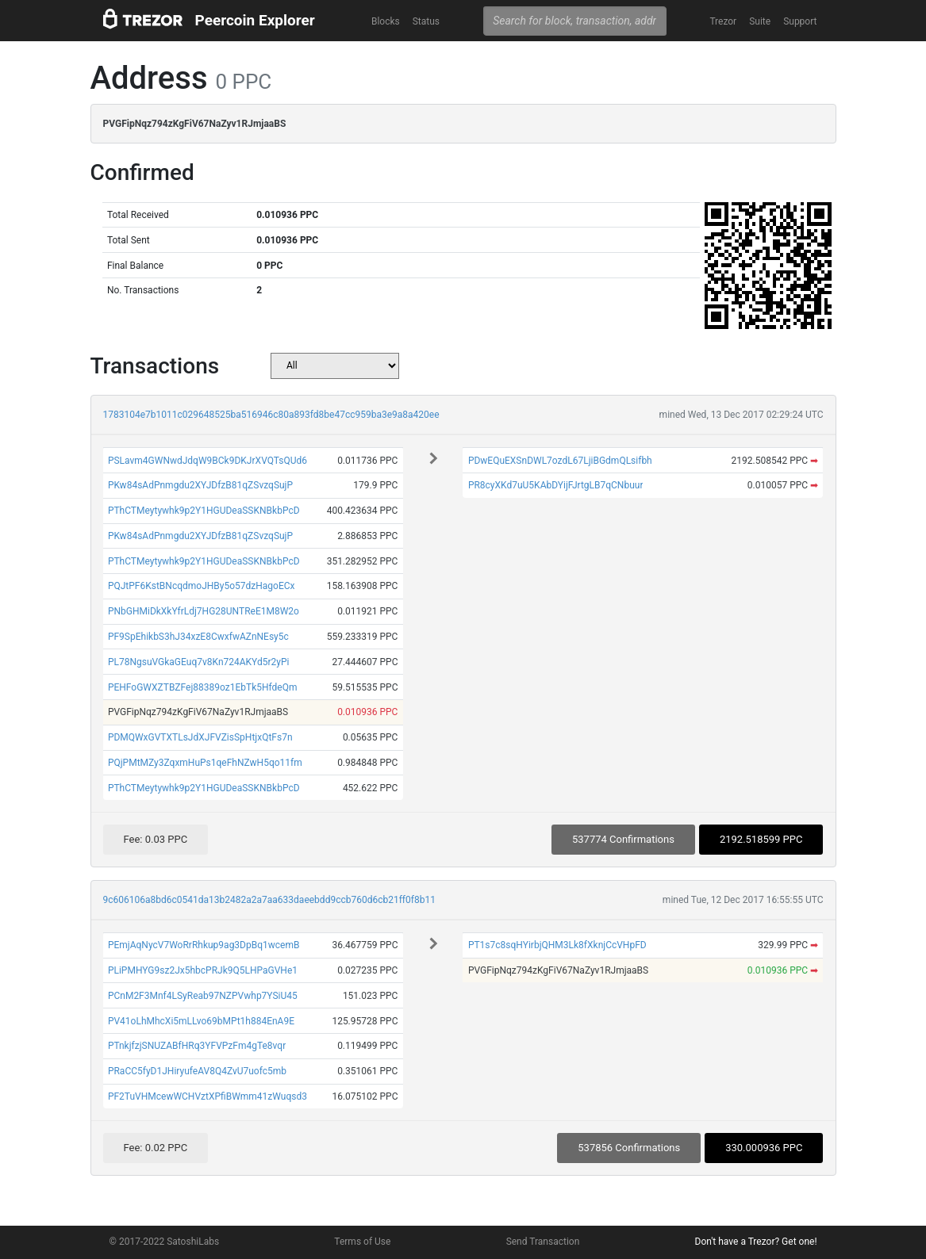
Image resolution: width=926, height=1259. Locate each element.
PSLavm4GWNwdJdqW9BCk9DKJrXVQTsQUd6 (207, 460)
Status (426, 21)
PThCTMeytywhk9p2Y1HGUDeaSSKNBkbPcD (204, 510)
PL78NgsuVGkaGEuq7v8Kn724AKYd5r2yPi (199, 662)
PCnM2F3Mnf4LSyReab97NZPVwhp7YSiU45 (203, 995)
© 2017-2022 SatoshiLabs (165, 1241)
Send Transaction (543, 1241)
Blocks (385, 21)
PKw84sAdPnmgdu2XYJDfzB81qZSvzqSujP (200, 485)
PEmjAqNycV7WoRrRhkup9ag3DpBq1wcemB (204, 945)
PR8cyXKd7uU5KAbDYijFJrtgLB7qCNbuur (556, 485)
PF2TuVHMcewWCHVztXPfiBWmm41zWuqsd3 (207, 1096)
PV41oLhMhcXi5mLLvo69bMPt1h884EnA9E (201, 1021)
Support (799, 21)
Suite (759, 21)
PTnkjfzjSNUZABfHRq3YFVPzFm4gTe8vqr (197, 1045)
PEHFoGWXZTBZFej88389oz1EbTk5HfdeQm (203, 687)
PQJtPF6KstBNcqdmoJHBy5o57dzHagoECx (201, 585)
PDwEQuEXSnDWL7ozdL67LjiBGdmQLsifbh (560, 460)
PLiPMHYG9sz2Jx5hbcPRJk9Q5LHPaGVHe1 (203, 970)
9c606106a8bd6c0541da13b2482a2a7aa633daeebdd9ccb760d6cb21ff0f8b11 (269, 899)
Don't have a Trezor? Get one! (756, 1241)
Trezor (722, 21)
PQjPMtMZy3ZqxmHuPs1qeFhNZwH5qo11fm (205, 762)
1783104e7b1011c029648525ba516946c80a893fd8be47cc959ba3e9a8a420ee (271, 414)
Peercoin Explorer (255, 20)
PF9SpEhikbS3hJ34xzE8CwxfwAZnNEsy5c (198, 636)
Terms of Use (362, 1241)
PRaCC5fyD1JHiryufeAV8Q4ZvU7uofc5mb (197, 1071)
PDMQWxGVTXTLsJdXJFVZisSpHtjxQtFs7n (200, 737)
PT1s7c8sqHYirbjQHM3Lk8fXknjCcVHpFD (557, 945)
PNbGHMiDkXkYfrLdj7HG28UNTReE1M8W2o (203, 611)
